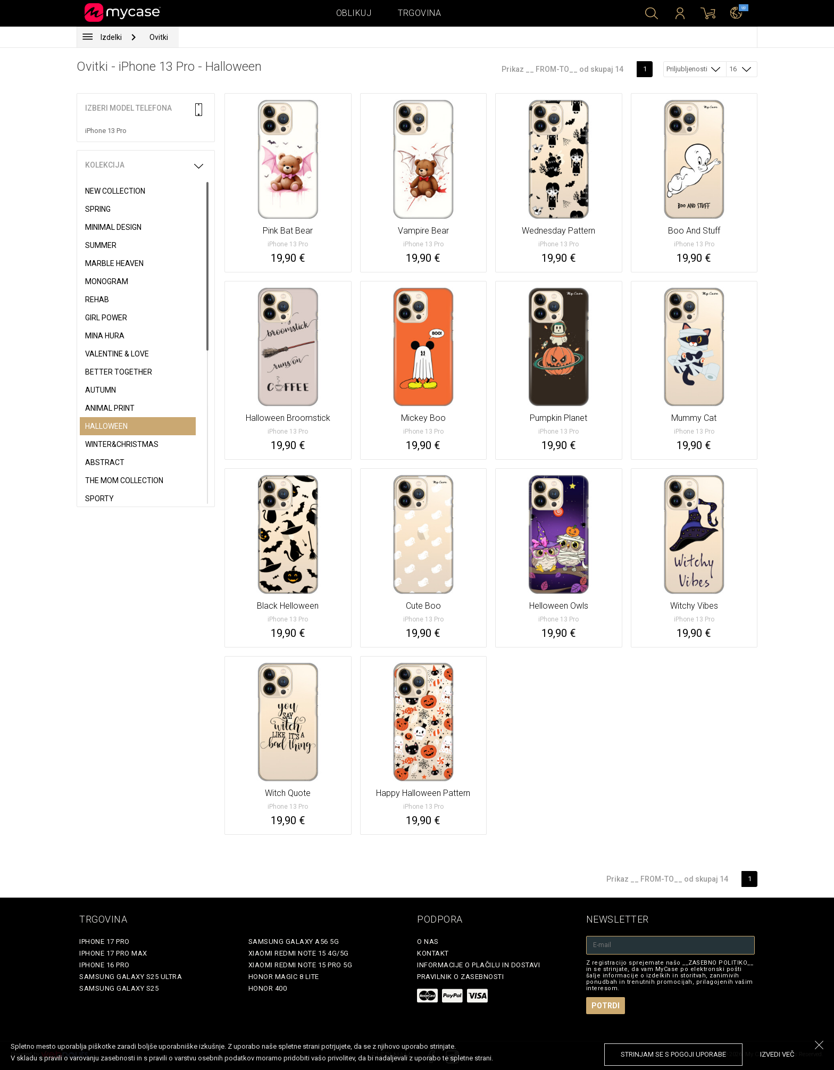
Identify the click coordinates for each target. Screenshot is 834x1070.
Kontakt (433, 953)
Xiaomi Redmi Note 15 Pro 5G (300, 965)
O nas (428, 941)
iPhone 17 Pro (104, 941)
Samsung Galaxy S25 (119, 988)
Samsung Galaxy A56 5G (293, 941)
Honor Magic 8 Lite (283, 977)
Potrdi (605, 1005)
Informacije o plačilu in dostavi (478, 965)
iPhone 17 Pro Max (113, 953)
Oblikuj (354, 13)
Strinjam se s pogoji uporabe (673, 1054)
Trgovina (419, 13)
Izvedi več (777, 1054)
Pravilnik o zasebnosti (460, 977)
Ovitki (158, 37)
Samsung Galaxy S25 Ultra (130, 977)
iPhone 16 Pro (104, 965)
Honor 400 (267, 988)
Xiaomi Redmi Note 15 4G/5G (298, 953)
